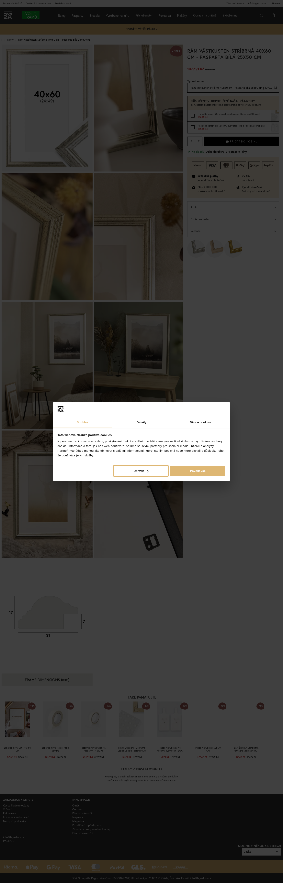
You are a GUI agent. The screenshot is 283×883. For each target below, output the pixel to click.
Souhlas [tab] (82, 422)
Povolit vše (198, 471)
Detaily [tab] (141, 422)
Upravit (141, 471)
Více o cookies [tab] (200, 422)
